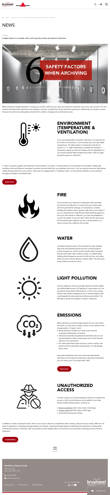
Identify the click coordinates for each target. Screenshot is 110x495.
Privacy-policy (8, 485)
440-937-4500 (10, 475)
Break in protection (66, 408)
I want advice (10, 440)
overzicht (55, 449)
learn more (64, 369)
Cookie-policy (22, 485)
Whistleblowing (37, 485)
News (7, 17)
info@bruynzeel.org (12, 478)
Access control (64, 410)
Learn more (9, 182)
